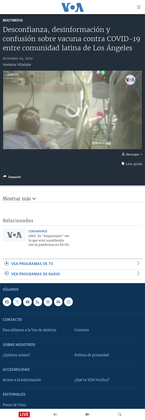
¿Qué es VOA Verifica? (91, 380)
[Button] (12, 178)
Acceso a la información (22, 380)
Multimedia (13, 20)
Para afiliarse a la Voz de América (29, 330)
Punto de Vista (14, 405)
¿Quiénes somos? (16, 355)
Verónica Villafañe (17, 65)
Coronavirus (37, 231)
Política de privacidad (91, 355)
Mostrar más (19, 199)
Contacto (81, 330)
